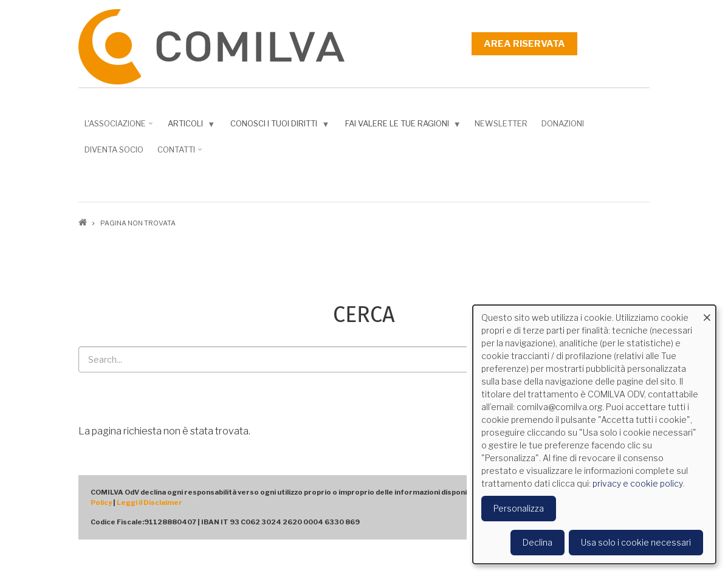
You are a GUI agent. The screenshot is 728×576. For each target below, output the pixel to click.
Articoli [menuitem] (189, 126)
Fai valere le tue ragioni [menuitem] (400, 126)
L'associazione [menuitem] (116, 127)
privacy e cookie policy (637, 483)
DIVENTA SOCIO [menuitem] (113, 149)
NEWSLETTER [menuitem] (501, 123)
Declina (537, 542)
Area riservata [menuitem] (524, 43)
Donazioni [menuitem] (562, 123)
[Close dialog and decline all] (707, 312)
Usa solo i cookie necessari (636, 542)
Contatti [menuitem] (177, 154)
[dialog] (594, 434)
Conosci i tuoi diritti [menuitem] (277, 126)
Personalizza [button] (518, 508)
